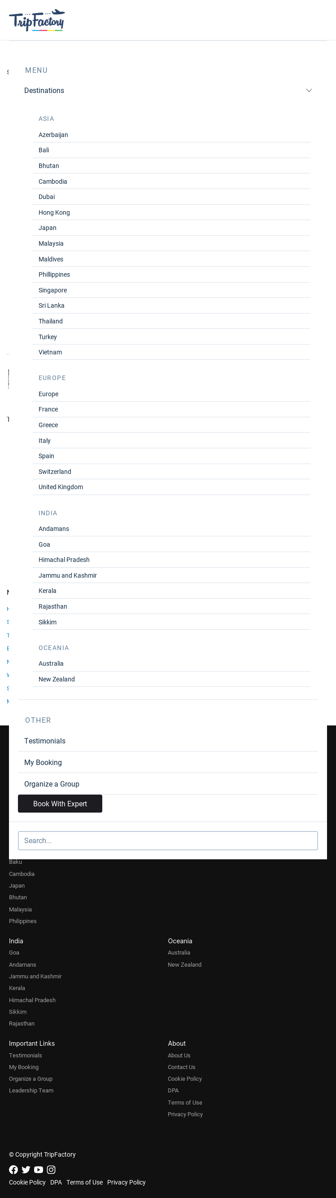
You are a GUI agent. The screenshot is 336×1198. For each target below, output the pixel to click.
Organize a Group (51, 783)
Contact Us (182, 1067)
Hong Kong (54, 212)
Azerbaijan (53, 134)
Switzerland (55, 471)
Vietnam (50, 352)
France (48, 409)
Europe (48, 393)
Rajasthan (53, 606)
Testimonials (44, 740)
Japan (48, 227)
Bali (44, 150)
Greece (48, 424)
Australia (51, 663)
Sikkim (48, 622)
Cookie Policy (185, 1078)
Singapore (53, 290)
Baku (15, 862)
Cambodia (53, 181)
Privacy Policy (185, 1114)
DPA (173, 1090)
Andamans (54, 528)
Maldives (51, 259)
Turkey (48, 336)
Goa (44, 544)
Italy (45, 440)
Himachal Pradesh (64, 559)
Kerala (48, 590)
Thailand (51, 321)
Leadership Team (31, 1090)
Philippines (23, 921)
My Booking (43, 762)
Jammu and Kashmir (68, 575)
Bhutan (49, 165)
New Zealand (57, 679)
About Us (179, 1055)
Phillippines (54, 274)
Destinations (168, 90)
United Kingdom (61, 486)
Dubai (47, 196)
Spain (46, 455)
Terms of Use (185, 1102)
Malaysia (51, 243)
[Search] (168, 840)
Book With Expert (60, 803)
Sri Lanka (52, 305)
